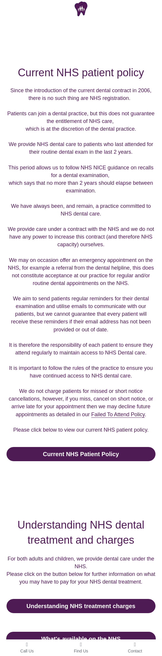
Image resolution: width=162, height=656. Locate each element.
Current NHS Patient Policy (81, 454)
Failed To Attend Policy (118, 414)
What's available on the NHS (81, 639)
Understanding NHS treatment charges (80, 606)
